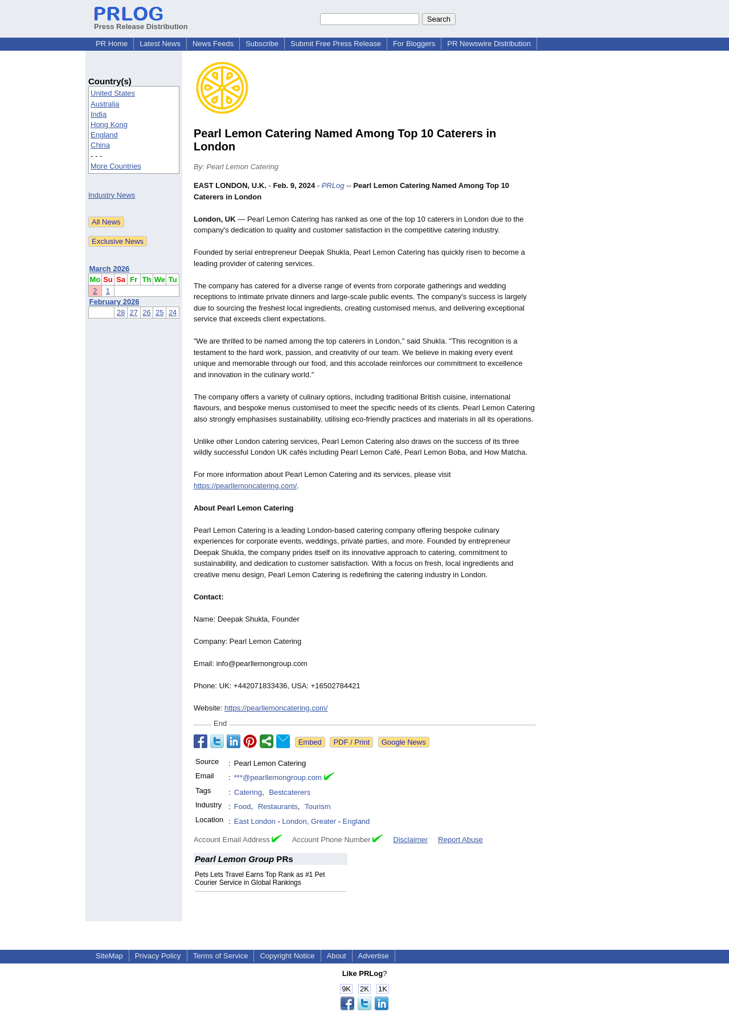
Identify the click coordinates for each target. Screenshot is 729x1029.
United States (113, 93)
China (100, 145)
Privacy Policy (158, 956)
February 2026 (114, 301)
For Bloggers (414, 43)
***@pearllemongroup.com (278, 777)
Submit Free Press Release (335, 43)
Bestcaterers (289, 792)
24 (173, 312)
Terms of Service (220, 956)
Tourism (318, 806)
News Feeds (213, 43)
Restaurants (278, 806)
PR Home (112, 43)
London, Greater (309, 821)
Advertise (373, 956)
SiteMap (109, 956)
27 (134, 312)
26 (146, 312)
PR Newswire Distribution (489, 43)
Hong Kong (109, 124)
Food (242, 806)
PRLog (333, 185)
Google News (404, 742)
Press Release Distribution (141, 22)
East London (255, 821)
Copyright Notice (287, 956)
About (336, 956)
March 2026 (109, 268)
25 (159, 312)
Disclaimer (410, 839)
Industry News (111, 195)
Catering (248, 792)
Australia (105, 104)
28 (121, 312)
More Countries (116, 166)
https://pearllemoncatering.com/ (245, 485)
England (104, 134)
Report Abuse (460, 839)
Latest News (160, 43)
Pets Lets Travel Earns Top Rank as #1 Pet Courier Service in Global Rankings (260, 879)
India (99, 114)
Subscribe (262, 43)
